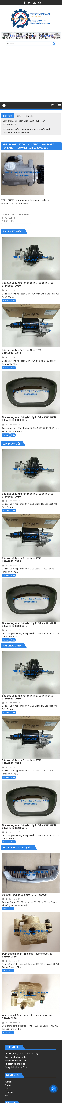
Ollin (13, 301)
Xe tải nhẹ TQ (8, 908)
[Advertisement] (28, 75)
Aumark (6, 301)
